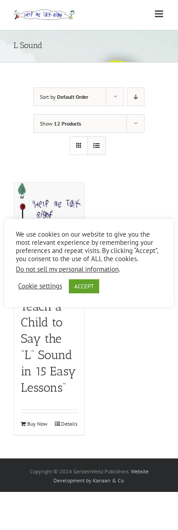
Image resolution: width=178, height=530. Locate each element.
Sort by (64, 96)
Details (69, 423)
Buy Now (37, 423)
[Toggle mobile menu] (159, 14)
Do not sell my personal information (67, 269)
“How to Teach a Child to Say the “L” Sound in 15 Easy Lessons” (48, 339)
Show (60, 123)
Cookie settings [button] (40, 286)
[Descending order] (135, 97)
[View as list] (97, 146)
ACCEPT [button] (84, 286)
